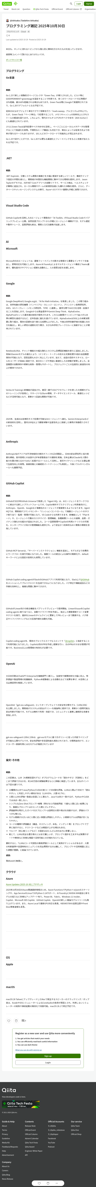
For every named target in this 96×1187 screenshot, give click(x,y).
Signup (89, 3)
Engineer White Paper (33, 1151)
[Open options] (57, 1183)
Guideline (6, 1138)
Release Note (30, 1126)
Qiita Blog (6, 1174)
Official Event (57, 9)
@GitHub (85, 579)
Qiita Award (29, 1146)
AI (29, 31)
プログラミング (13, 31)
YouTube (51, 1142)
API (26, 1155)
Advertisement (8, 1155)
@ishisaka (22, 20)
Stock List (15, 9)
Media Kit (6, 1142)
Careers (5, 1170)
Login (78, 3)
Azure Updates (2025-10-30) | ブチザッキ (24, 884)
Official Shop (76, 1134)
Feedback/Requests (10, 1146)
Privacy (5, 1134)
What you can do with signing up (28, 1050)
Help (4, 1151)
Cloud (23, 31)
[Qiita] (7, 4)
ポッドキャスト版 (14, 59)
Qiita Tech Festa (41, 9)
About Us (5, 1166)
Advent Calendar (31, 1138)
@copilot (69, 640)
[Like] (9, 1021)
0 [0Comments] (24, 1021)
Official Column (74, 9)
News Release (7, 1179)
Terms (4, 1130)
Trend (6, 9)
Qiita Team (75, 1126)
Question (26, 9)
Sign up (48, 1055)
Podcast (51, 1146)
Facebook (52, 1138)
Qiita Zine (75, 1130)
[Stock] (16, 1021)
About (4, 1126)
